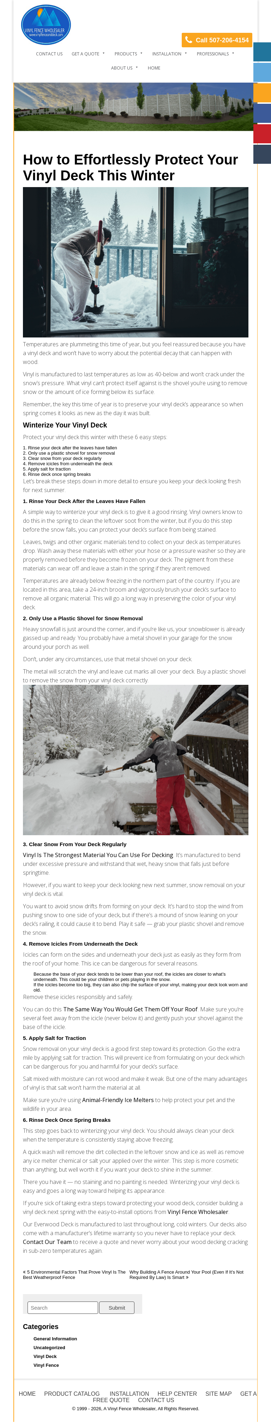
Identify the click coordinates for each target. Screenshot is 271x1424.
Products (126, 54)
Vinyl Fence (46, 1365)
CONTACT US (156, 1400)
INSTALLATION (128, 1394)
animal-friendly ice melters (118, 1100)
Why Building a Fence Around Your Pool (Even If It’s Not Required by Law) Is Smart (186, 1274)
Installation (166, 54)
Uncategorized (49, 1347)
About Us (121, 68)
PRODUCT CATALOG (72, 1394)
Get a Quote (85, 54)
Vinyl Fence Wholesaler (198, 1212)
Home (154, 68)
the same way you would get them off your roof (130, 1009)
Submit (117, 1308)
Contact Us (49, 54)
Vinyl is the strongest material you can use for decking (98, 855)
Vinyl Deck (45, 1356)
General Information (55, 1338)
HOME (27, 1394)
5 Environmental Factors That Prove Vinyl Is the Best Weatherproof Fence (74, 1274)
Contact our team (47, 1242)
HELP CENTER (177, 1394)
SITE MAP (218, 1394)
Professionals (213, 54)
